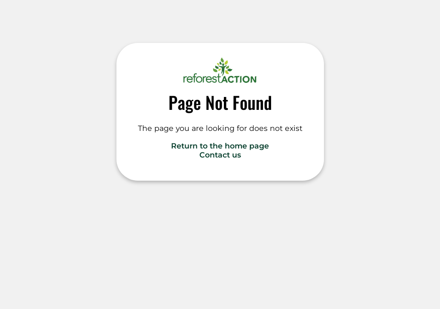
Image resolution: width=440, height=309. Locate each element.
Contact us (220, 154)
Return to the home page (220, 145)
